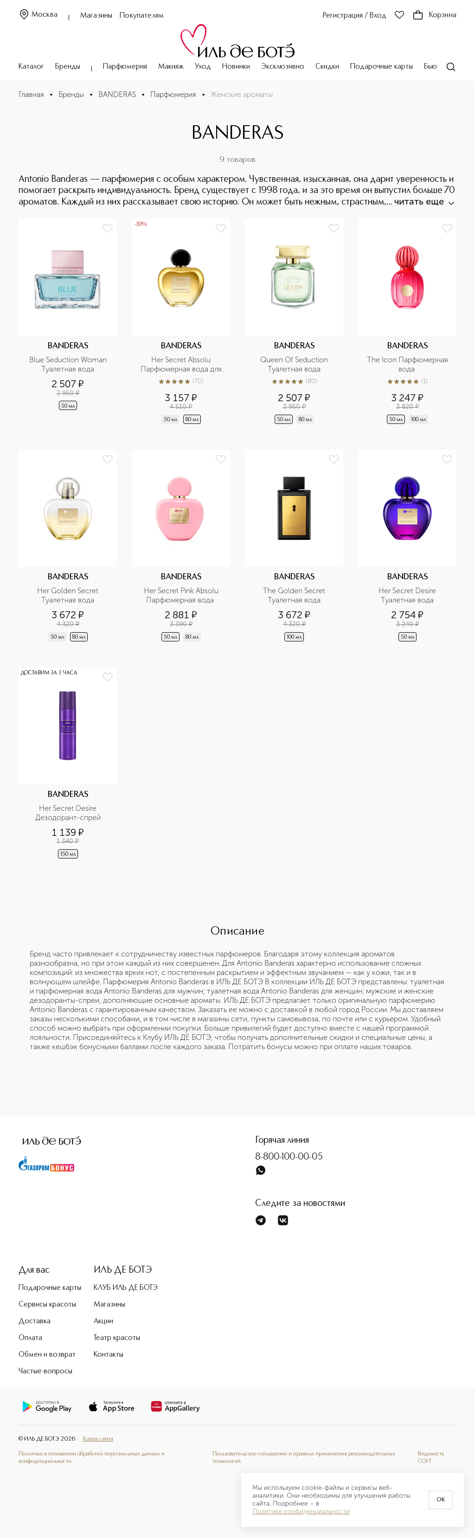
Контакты (108, 1355)
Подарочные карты (381, 66)
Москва (38, 15)
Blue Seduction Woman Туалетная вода (69, 364)
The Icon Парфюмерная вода (408, 364)
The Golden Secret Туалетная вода (295, 595)
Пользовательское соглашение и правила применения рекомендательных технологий (303, 1457)
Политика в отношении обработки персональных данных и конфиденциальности (92, 1457)
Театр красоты (117, 1338)
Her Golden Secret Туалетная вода (68, 595)
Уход (203, 66)
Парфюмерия (125, 66)
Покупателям (142, 15)
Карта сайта (98, 1439)
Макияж (171, 66)
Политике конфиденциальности (301, 1511)
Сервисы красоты (47, 1304)
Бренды (67, 66)
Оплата (30, 1338)
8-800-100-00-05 (289, 1157)
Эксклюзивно (282, 66)
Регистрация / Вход (354, 15)
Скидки (327, 66)
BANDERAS (117, 94)
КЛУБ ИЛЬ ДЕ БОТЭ (126, 1288)
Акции (103, 1321)
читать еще (423, 201)
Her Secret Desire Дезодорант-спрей (68, 813)
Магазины (96, 15)
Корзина (434, 15)
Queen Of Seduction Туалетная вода (295, 364)
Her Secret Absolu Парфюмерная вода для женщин (182, 364)
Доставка (35, 1321)
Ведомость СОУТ (431, 1457)
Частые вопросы (45, 1371)
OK (440, 1500)
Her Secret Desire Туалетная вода (408, 595)
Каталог (31, 66)
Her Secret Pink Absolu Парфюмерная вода (182, 595)
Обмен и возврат (47, 1355)
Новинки (236, 66)
